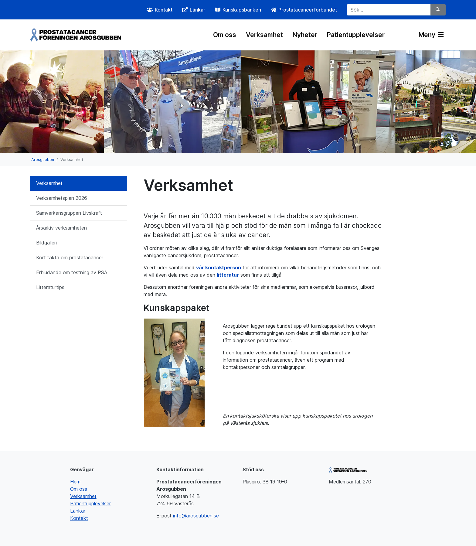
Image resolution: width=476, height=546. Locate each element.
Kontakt (79, 518)
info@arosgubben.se (196, 516)
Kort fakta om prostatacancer (69, 257)
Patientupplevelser (356, 35)
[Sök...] (389, 9)
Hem (75, 482)
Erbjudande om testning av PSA (71, 272)
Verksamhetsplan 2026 (61, 198)
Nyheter (305, 35)
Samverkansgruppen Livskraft (69, 213)
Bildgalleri (46, 243)
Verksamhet (264, 35)
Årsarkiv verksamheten (61, 228)
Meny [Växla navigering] (431, 35)
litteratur (228, 275)
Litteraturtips (50, 287)
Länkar (77, 511)
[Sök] (438, 9)
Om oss (224, 35)
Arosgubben (42, 159)
